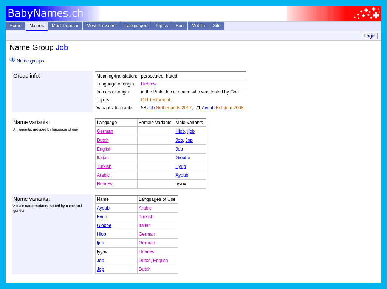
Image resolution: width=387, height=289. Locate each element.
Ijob (191, 131)
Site (217, 25)
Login (369, 36)
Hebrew (148, 84)
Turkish (104, 166)
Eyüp (180, 166)
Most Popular (65, 25)
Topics (161, 25)
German (105, 131)
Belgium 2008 (229, 107)
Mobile (198, 25)
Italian (103, 157)
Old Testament (155, 100)
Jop (189, 140)
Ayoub (208, 107)
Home (15, 25)
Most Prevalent (102, 25)
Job (151, 107)
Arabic (103, 175)
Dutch (102, 140)
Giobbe (182, 157)
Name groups (30, 61)
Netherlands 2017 (174, 107)
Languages (136, 25)
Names (36, 25)
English (104, 149)
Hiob (180, 131)
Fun (180, 25)
